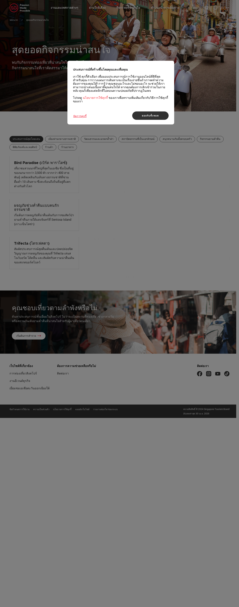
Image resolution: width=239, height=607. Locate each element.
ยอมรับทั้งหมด (150, 115)
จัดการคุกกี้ (80, 116)
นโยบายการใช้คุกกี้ (95, 98)
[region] (120, 92)
